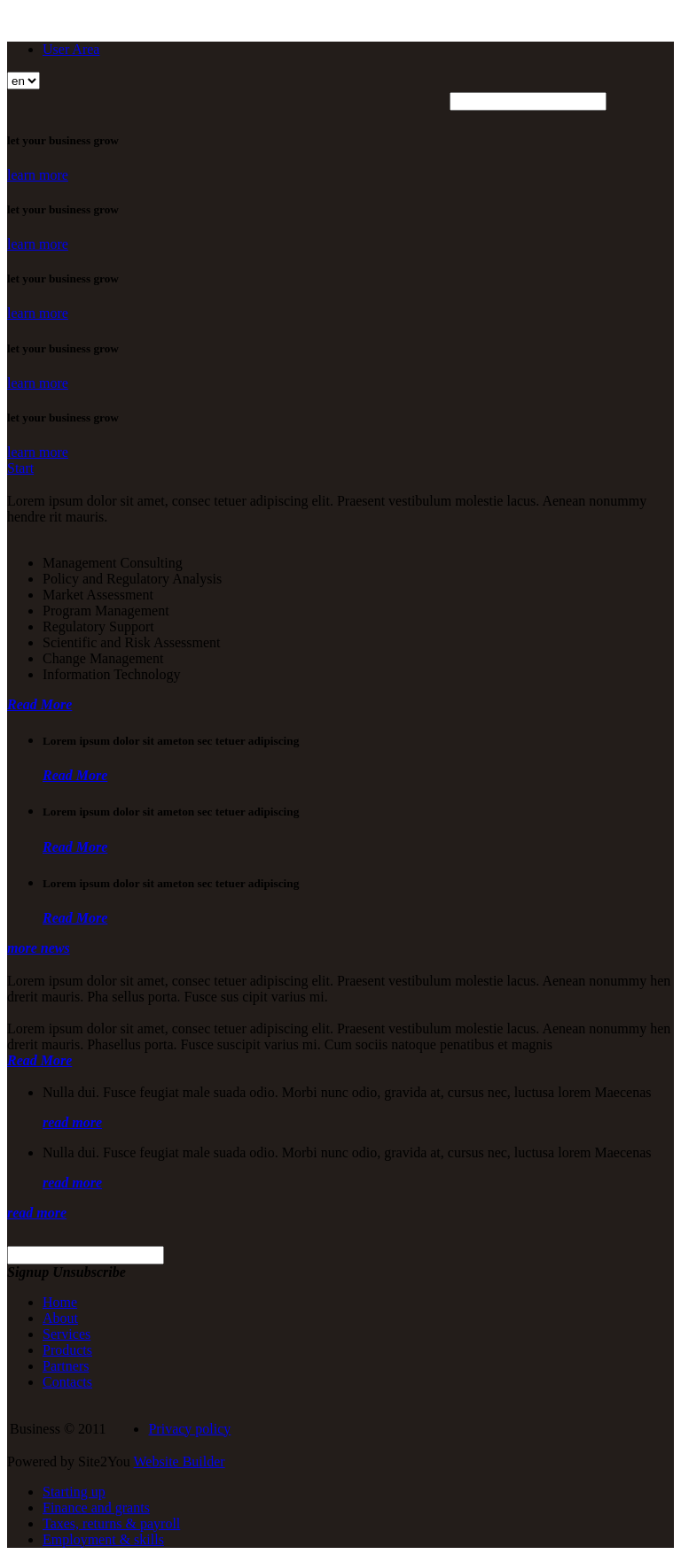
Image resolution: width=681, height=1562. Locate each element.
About (60, 1318)
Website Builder (179, 1461)
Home (60, 1302)
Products (67, 1349)
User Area (71, 49)
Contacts (67, 1381)
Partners (66, 1365)
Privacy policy (189, 1428)
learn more (37, 174)
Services (66, 1334)
